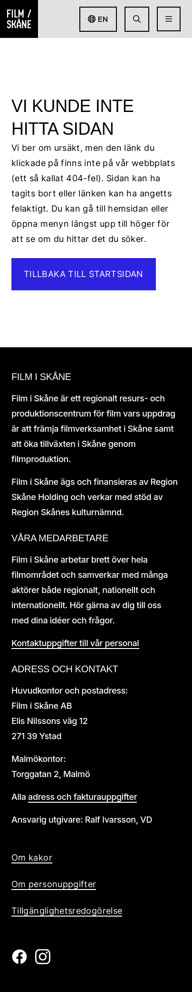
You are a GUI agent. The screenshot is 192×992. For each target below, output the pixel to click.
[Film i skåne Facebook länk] (19, 961)
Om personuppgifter (53, 884)
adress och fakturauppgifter (82, 797)
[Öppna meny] (169, 19)
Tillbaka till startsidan (84, 274)
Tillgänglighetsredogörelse (66, 911)
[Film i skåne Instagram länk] (42, 961)
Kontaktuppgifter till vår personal (75, 643)
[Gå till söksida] (137, 19)
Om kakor (31, 857)
